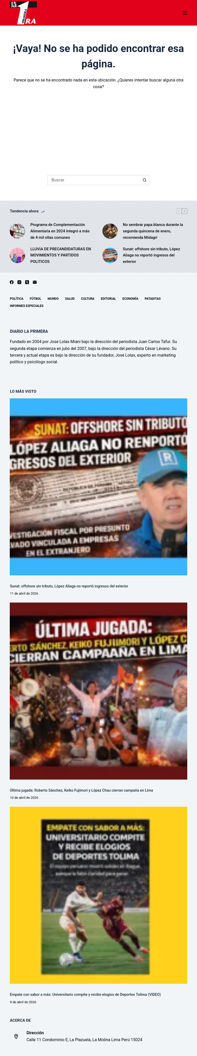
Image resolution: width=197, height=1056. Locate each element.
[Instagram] (19, 282)
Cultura (87, 299)
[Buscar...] (93, 180)
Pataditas (153, 299)
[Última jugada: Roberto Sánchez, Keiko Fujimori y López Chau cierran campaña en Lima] (98, 691)
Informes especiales (26, 306)
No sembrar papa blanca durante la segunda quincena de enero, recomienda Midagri (153, 231)
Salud (69, 299)
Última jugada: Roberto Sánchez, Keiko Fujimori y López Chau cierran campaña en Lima (81, 790)
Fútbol (35, 299)
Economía (130, 299)
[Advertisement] (98, 129)
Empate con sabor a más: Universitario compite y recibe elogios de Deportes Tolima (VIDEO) (85, 994)
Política (16, 299)
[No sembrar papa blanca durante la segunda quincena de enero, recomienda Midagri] (110, 231)
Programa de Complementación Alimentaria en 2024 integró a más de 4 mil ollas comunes (60, 231)
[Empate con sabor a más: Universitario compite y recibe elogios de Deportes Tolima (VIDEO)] (98, 895)
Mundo (52, 299)
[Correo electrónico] (35, 282)
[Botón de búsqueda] (145, 180)
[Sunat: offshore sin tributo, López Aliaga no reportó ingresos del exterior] (110, 255)
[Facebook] (12, 282)
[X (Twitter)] (27, 282)
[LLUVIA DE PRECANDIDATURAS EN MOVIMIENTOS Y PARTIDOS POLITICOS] (17, 255)
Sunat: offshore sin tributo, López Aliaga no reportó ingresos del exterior (151, 255)
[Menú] (185, 13)
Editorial (108, 299)
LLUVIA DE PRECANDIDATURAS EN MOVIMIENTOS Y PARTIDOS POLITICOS (60, 255)
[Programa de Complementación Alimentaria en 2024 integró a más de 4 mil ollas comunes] (17, 231)
